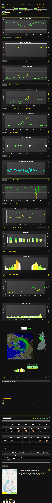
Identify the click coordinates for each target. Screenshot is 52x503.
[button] (4, 471)
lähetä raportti (13, 492)
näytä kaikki (5, 466)
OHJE (3, 6)
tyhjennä (4, 492)
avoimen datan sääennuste (42, 418)
